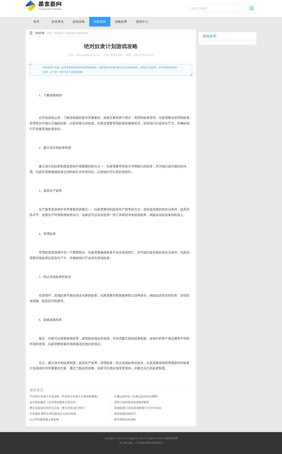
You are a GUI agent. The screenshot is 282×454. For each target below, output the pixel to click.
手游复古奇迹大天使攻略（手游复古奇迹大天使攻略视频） (65, 396)
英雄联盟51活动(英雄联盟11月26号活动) (138, 408)
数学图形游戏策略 (125, 419)
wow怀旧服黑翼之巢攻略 (44, 419)
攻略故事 (121, 21)
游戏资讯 (57, 21)
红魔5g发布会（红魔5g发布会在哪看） (137, 396)
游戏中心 (142, 21)
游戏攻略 (78, 21)
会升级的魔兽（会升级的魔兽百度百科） (54, 402)
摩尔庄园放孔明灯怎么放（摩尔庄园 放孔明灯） (58, 408)
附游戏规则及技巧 (125, 413)
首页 (36, 21)
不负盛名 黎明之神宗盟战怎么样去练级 (53, 413)
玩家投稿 (100, 21)
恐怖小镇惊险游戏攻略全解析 (131, 402)
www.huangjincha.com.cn (88, 55)
